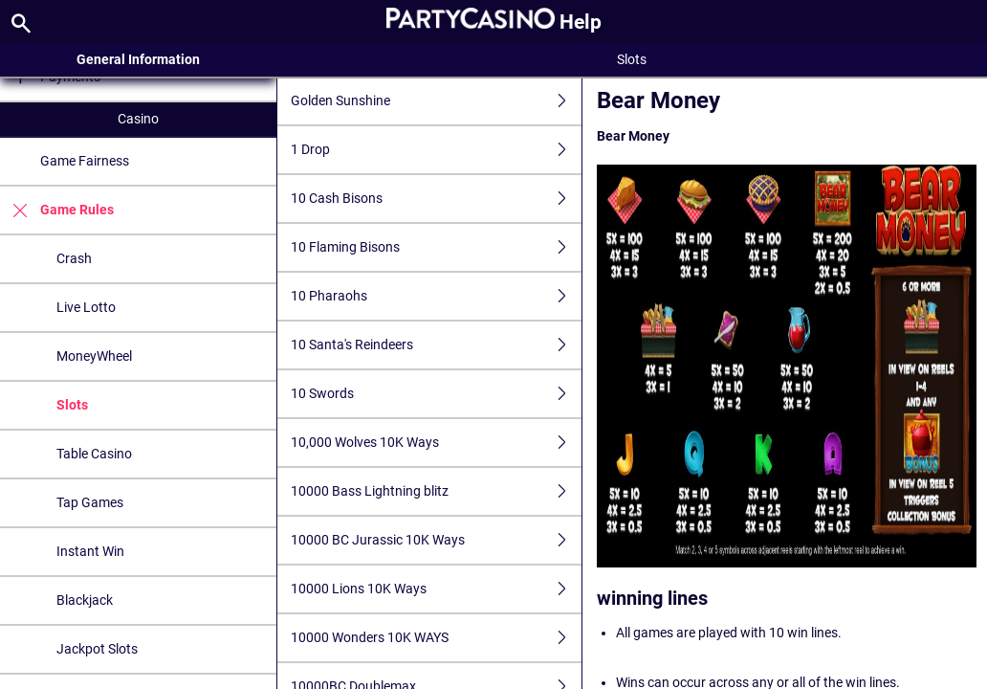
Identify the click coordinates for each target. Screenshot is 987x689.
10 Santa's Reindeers (436, 345)
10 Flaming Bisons (436, 247)
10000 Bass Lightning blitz (436, 491)
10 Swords (436, 393)
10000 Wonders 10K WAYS (436, 637)
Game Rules (57, 210)
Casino (138, 118)
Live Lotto (86, 307)
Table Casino (94, 453)
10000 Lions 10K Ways (436, 589)
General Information (138, 59)
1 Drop (436, 149)
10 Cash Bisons (436, 198)
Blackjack (84, 600)
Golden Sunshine (436, 101)
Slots (72, 404)
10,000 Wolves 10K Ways (436, 442)
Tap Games (89, 502)
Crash (74, 258)
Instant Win (90, 551)
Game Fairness (84, 160)
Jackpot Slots (97, 648)
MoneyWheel (94, 356)
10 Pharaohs (436, 296)
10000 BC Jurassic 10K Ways (436, 540)
